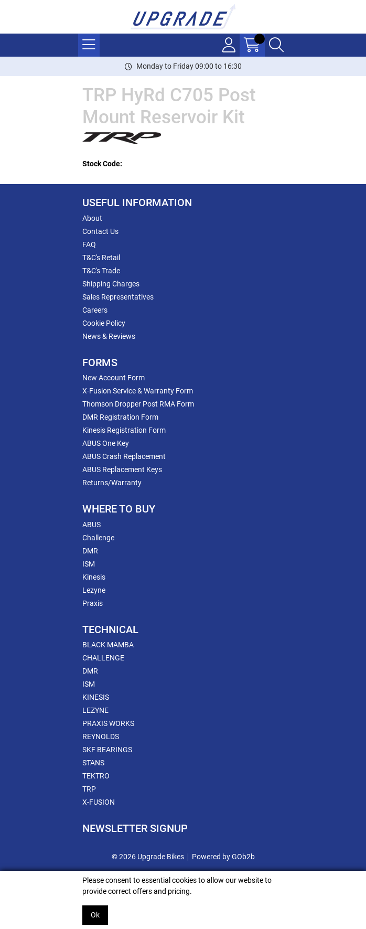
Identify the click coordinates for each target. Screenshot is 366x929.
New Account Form (113, 377)
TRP (89, 789)
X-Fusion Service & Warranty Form (137, 391)
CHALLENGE (103, 658)
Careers (94, 310)
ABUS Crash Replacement (124, 456)
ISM (88, 564)
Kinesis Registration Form (124, 430)
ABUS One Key (105, 443)
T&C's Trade (101, 270)
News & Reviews (108, 336)
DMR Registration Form (120, 417)
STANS (93, 763)
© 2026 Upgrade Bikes (148, 856)
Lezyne (93, 590)
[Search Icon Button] (276, 45)
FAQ (89, 244)
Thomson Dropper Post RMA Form (138, 404)
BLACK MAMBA (108, 644)
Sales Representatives (118, 297)
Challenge (98, 537)
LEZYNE (95, 710)
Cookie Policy (103, 323)
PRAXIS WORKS (108, 723)
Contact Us (100, 231)
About (92, 218)
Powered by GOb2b (223, 856)
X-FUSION (98, 802)
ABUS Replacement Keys (122, 469)
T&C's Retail (101, 257)
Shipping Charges (110, 284)
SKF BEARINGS (107, 749)
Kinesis (93, 577)
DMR (90, 551)
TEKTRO (96, 776)
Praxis (92, 603)
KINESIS (95, 697)
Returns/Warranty (112, 482)
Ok (95, 915)
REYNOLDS (100, 736)
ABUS (91, 524)
